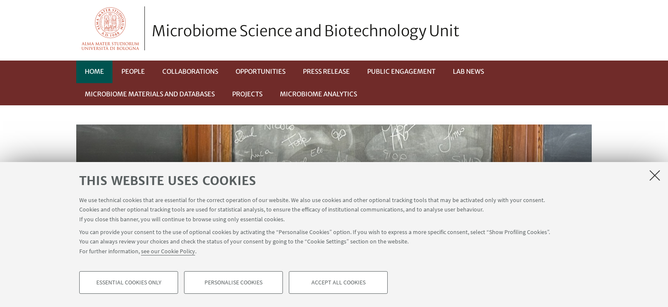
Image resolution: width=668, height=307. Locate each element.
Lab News (468, 71)
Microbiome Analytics (318, 94)
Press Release (326, 71)
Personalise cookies (233, 284)
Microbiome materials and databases (150, 94)
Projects (247, 94)
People (133, 71)
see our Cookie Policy (168, 252)
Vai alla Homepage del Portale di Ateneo (110, 28)
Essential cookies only (128, 284)
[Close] (655, 176)
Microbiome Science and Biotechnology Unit (306, 31)
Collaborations (190, 71)
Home (94, 71)
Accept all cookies (338, 284)
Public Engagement (401, 71)
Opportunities (260, 71)
